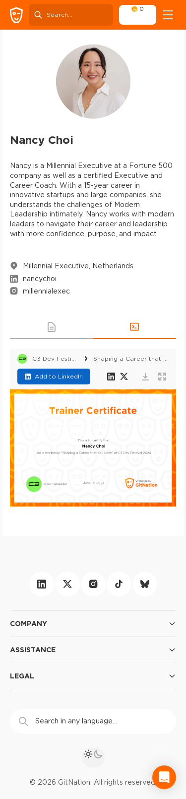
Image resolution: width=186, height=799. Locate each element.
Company (93, 624)
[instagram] (93, 584)
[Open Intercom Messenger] (164, 777)
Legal (93, 676)
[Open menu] (168, 15)
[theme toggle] (93, 757)
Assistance (93, 650)
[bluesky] (144, 584)
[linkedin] (41, 584)
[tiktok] (119, 584)
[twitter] (67, 584)
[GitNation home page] (16, 15)
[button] (51, 327)
